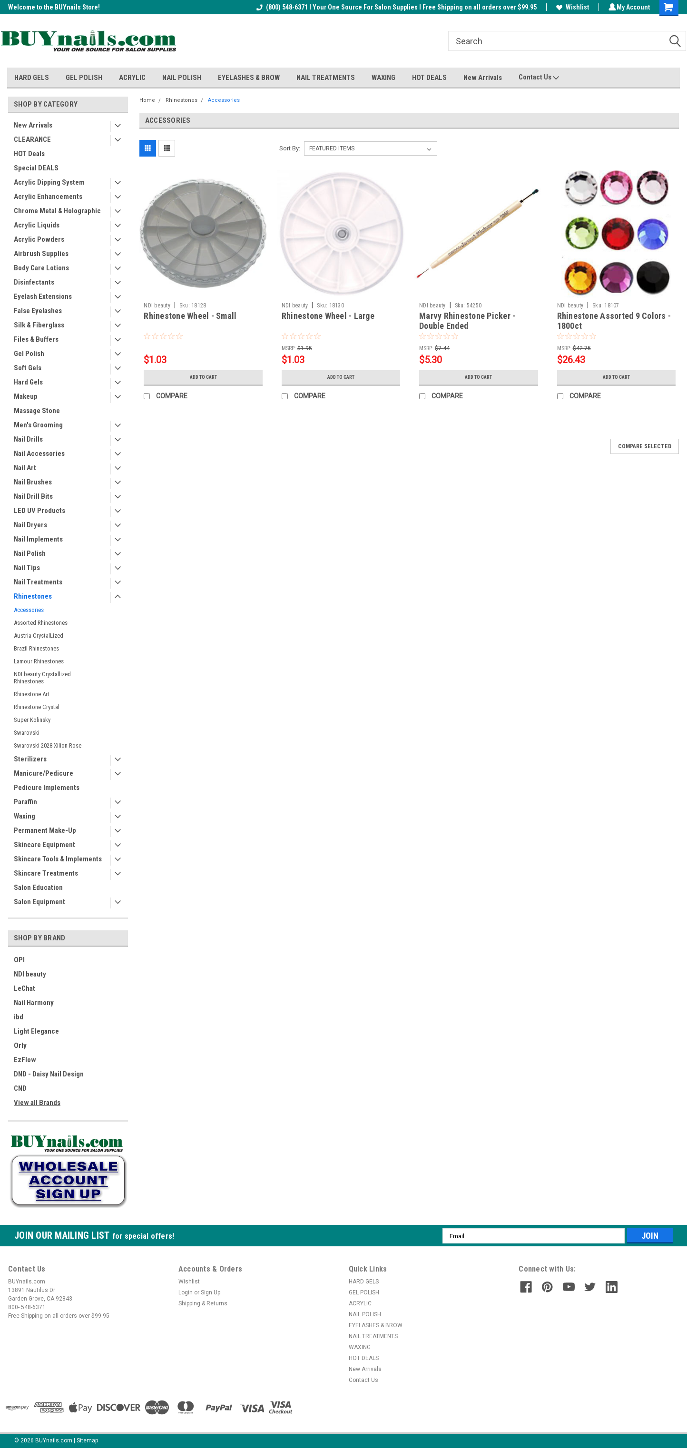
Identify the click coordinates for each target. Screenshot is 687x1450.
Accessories (29, 609)
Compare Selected (644, 446)
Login (185, 1292)
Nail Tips (27, 567)
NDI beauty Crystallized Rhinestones (42, 678)
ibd (18, 1017)
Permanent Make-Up (45, 830)
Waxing (24, 816)
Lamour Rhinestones (39, 661)
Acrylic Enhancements (48, 196)
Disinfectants (34, 282)
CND (20, 1088)
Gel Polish (29, 353)
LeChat (24, 988)
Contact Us (539, 77)
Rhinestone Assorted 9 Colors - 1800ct (614, 321)
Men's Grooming (38, 425)
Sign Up (210, 1292)
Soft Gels (27, 368)
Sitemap (87, 1440)
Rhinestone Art (31, 694)
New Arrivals (482, 77)
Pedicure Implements (46, 787)
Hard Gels (28, 382)
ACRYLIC (132, 77)
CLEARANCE (32, 139)
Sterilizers (30, 759)
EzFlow (25, 1059)
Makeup (26, 396)
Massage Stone (37, 410)
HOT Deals (29, 153)
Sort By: (289, 148)
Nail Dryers (30, 525)
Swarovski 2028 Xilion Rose (47, 745)
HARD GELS (31, 77)
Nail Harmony (34, 1002)
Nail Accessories (39, 453)
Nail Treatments (38, 582)
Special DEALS (36, 168)
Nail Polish (30, 553)
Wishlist (571, 7)
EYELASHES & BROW (249, 77)
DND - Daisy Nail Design (49, 1074)
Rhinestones (33, 596)
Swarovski (26, 732)
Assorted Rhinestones (41, 622)
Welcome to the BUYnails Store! (54, 7)
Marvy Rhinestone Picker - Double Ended (467, 321)
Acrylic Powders (39, 239)
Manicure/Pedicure (43, 773)
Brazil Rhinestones (36, 648)
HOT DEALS (429, 77)
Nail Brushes (33, 482)
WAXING (383, 77)
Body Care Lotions (41, 268)
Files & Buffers (36, 339)
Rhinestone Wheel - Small (190, 316)
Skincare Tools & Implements (58, 859)
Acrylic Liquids (36, 225)
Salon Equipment (39, 902)
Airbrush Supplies (41, 253)
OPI (19, 960)
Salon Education (38, 887)
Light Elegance (36, 1031)
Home (147, 100)
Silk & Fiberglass (39, 325)
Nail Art (25, 468)
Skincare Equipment (44, 844)
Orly (20, 1045)
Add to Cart (203, 377)
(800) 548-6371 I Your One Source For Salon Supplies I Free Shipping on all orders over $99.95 (395, 7)
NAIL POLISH (181, 77)
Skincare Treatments (46, 873)
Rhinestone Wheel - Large (328, 316)
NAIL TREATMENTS (325, 77)
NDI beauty (30, 974)
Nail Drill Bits (33, 496)
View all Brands (37, 1102)
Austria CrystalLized (38, 635)
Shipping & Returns (202, 1303)
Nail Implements (38, 539)
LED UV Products (39, 510)
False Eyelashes (38, 310)
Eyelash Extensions (43, 296)
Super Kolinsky (32, 719)
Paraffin (25, 802)
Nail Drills (28, 439)
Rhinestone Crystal (36, 706)
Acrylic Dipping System (49, 182)
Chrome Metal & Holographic (57, 211)
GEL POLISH (84, 77)
